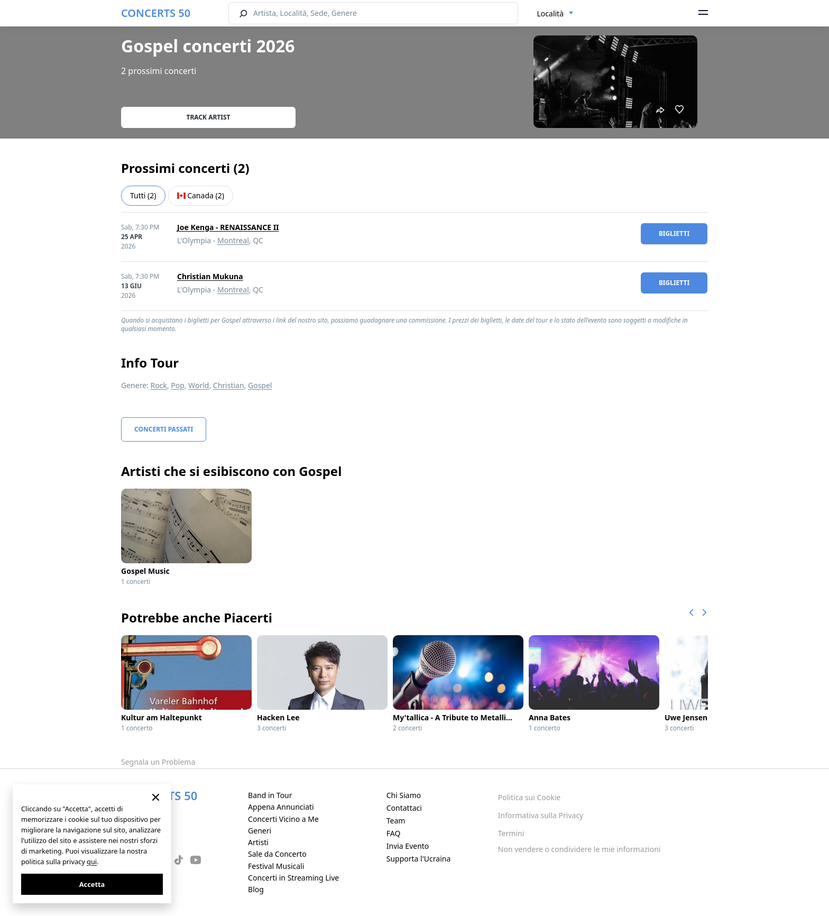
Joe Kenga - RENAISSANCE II (228, 227)
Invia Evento (407, 846)
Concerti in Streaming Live (293, 878)
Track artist (209, 117)
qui (92, 861)
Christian (228, 385)
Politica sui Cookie (529, 797)
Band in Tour (270, 795)
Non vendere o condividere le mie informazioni (579, 849)
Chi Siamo (403, 795)
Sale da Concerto (277, 854)
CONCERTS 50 (155, 13)
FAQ (393, 833)
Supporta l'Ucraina (418, 859)
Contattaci (404, 808)
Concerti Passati (163, 429)
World (198, 385)
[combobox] (556, 13)
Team (396, 821)
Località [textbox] (550, 13)
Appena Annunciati (281, 807)
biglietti (674, 233)
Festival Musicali (276, 866)
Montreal (233, 240)
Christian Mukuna (210, 276)
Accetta (92, 884)
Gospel (260, 385)
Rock (158, 385)
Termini (511, 833)
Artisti (258, 842)
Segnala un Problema (158, 762)
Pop (178, 385)
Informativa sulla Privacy (540, 815)
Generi (259, 831)
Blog (256, 889)
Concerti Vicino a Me (283, 819)
